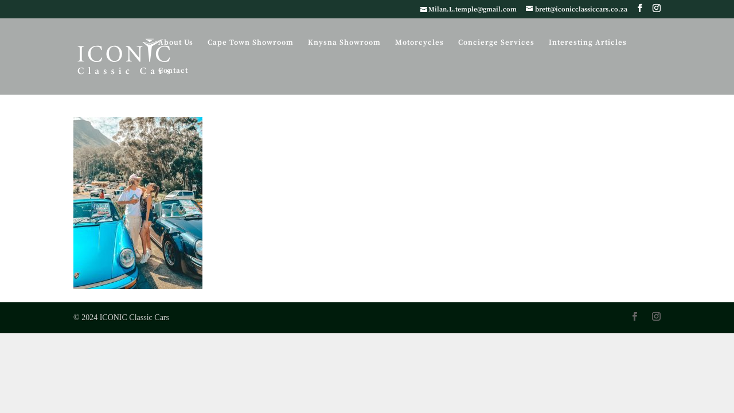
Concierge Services (496, 42)
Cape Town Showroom (251, 42)
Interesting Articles (588, 42)
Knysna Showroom (344, 42)
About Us (175, 42)
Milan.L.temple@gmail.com (472, 9)
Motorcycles (419, 42)
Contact (173, 71)
